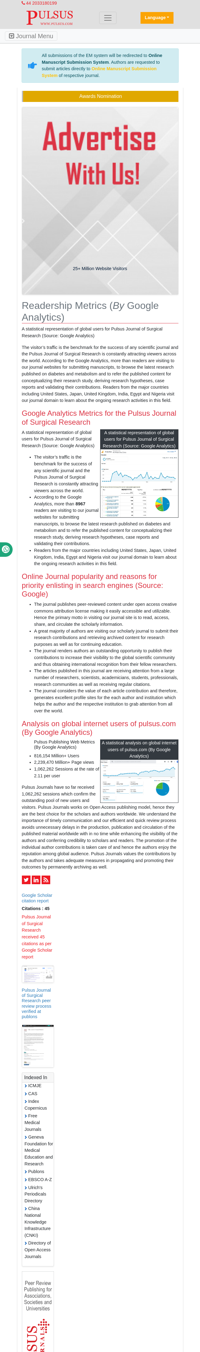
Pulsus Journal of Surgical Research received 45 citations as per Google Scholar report (37, 936)
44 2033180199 (39, 3)
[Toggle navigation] (107, 18)
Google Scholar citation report (37, 898)
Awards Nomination (100, 96)
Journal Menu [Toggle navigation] (31, 36)
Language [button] (155, 17)
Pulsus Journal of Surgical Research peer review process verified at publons (36, 1003)
